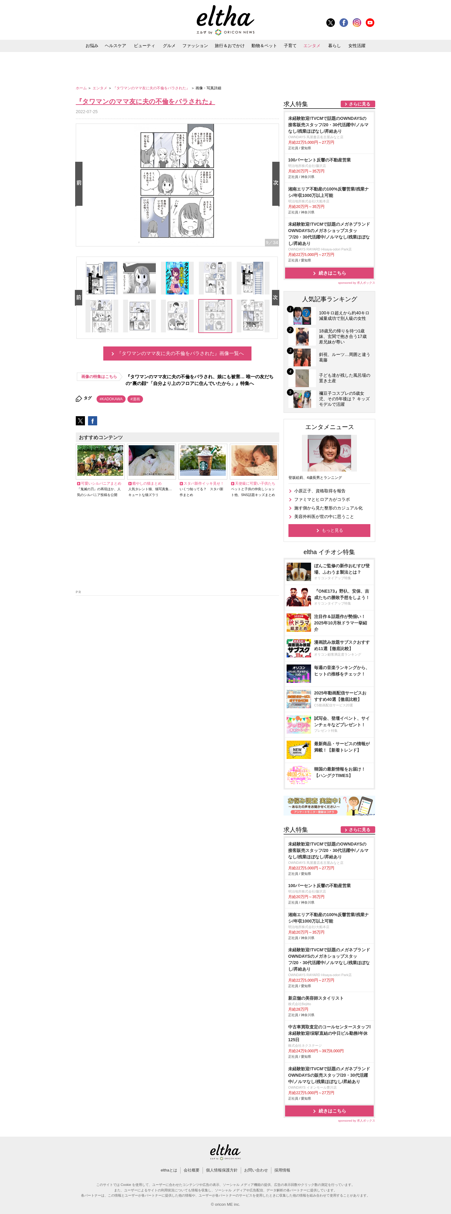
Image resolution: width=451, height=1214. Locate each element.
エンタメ (312, 45)
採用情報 (282, 1170)
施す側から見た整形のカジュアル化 (328, 507)
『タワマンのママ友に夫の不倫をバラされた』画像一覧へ (180, 353)
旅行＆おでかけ (230, 45)
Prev (80, 184)
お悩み (92, 45)
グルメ (169, 45)
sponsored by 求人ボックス (356, 282)
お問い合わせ (256, 1170)
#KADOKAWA (111, 399)
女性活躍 (356, 45)
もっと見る (332, 530)
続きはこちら (332, 273)
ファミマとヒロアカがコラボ (322, 499)
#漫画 (135, 399)
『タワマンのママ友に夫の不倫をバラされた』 (152, 88)
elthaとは (169, 1170)
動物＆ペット (264, 45)
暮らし (334, 45)
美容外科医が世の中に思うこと (324, 516)
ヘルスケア (115, 45)
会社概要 (192, 1170)
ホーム (82, 88)
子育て (290, 45)
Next (277, 184)
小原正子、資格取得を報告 (320, 490)
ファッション (195, 45)
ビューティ (144, 45)
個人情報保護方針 (222, 1170)
